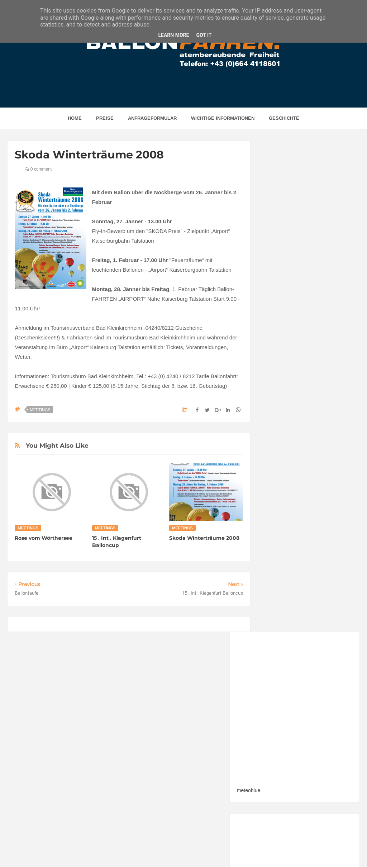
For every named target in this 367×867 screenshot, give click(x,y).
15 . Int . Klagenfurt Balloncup (116, 541)
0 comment (38, 169)
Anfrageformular (152, 118)
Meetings (40, 410)
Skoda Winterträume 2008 (204, 538)
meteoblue (276, 294)
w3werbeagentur (255, 848)
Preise (105, 118)
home (75, 118)
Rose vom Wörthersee (43, 538)
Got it (203, 35)
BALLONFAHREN (166, 848)
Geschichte (284, 118)
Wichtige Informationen (222, 118)
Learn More (173, 35)
